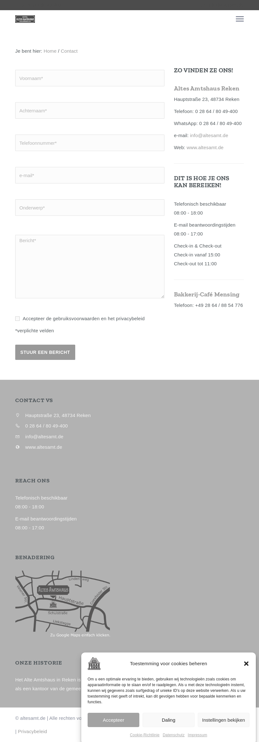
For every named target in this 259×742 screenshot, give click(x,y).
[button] (246, 683)
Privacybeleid (32, 731)
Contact (69, 51)
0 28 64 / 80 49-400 (40, 5)
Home (50, 51)
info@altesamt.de (226, 5)
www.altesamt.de (205, 147)
